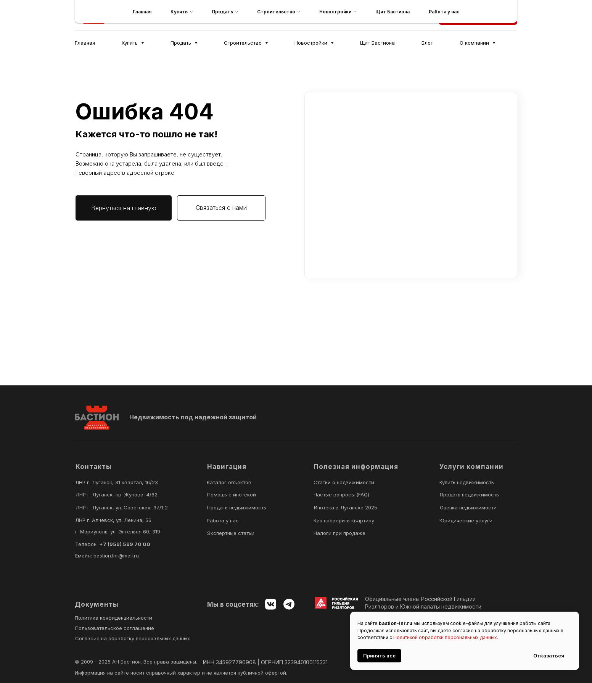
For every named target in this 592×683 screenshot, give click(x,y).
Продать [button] (182, 43)
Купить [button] (130, 43)
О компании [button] (475, 43)
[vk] (326, 15)
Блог (427, 43)
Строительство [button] (243, 43)
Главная (85, 43)
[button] (478, 15)
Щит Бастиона (377, 43)
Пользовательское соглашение (114, 628)
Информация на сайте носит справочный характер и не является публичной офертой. (181, 673)
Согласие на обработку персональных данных (132, 638)
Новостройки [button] (311, 43)
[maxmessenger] (309, 15)
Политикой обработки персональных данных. (445, 637)
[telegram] (292, 15)
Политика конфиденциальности (113, 618)
